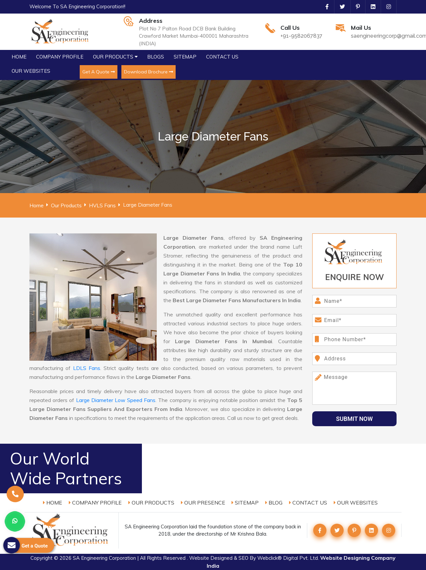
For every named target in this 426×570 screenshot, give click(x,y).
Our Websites (356, 502)
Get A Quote (98, 72)
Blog (273, 502)
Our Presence (203, 502)
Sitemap (245, 502)
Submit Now (354, 418)
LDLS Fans (86, 368)
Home (36, 205)
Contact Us (308, 502)
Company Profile (95, 502)
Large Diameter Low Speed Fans (116, 400)
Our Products (66, 205)
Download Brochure (148, 72)
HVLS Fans (102, 205)
